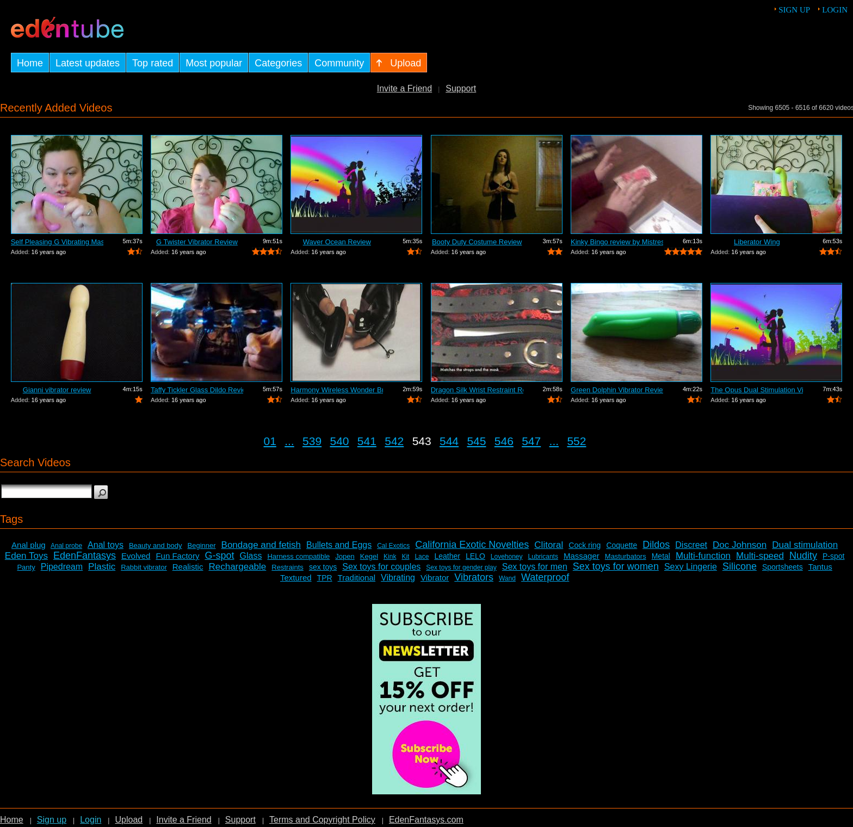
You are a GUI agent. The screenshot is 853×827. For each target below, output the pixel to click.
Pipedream (62, 566)
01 (270, 441)
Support (461, 88)
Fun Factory (177, 555)
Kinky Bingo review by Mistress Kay (617, 242)
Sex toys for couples (381, 566)
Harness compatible (298, 556)
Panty (26, 567)
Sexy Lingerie (690, 566)
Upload (129, 819)
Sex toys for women (616, 566)
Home (11, 819)
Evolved (135, 555)
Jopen (344, 556)
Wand (507, 578)
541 (366, 441)
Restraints (287, 567)
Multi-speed (760, 556)
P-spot (833, 556)
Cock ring (584, 545)
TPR (324, 577)
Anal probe (66, 546)
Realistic (187, 566)
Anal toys (105, 545)
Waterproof (545, 577)
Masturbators (625, 556)
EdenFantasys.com (426, 819)
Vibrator (435, 577)
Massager (581, 555)
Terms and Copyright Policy (322, 819)
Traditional (356, 577)
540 (339, 441)
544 (449, 441)
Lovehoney (507, 556)
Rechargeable (237, 566)
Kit (405, 556)
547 (531, 441)
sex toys (323, 567)
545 (476, 441)
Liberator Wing (757, 242)
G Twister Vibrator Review (197, 242)
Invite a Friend (404, 88)
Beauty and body (155, 545)
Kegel (369, 556)
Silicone (739, 566)
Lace (422, 556)
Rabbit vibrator (144, 567)
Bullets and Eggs (339, 545)
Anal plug (28, 545)
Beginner (202, 545)
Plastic (101, 566)
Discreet (691, 545)
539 (312, 441)
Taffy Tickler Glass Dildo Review (197, 390)
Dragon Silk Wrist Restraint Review (477, 390)
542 (394, 441)
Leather (447, 556)
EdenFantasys (84, 555)
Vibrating (398, 577)
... (289, 441)
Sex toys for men (534, 566)
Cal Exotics (393, 546)
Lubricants (543, 556)
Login (835, 9)
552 (576, 441)
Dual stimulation (805, 545)
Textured (296, 577)
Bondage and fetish (261, 545)
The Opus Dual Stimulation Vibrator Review (756, 390)
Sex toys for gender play (461, 567)
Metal (661, 556)
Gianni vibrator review (57, 390)
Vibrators (473, 577)
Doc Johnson (740, 545)
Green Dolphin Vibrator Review (617, 390)
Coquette (621, 545)
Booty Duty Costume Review (477, 242)
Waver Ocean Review (337, 242)
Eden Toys (26, 556)
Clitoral (548, 545)
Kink (390, 556)
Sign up (794, 9)
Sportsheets (782, 567)
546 (504, 441)
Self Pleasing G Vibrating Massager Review (57, 242)
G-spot (219, 555)
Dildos (656, 544)
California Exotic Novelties (472, 544)
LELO (475, 556)
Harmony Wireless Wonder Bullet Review (336, 390)
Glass (251, 555)
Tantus (820, 566)
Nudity (803, 555)
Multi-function (703, 556)
